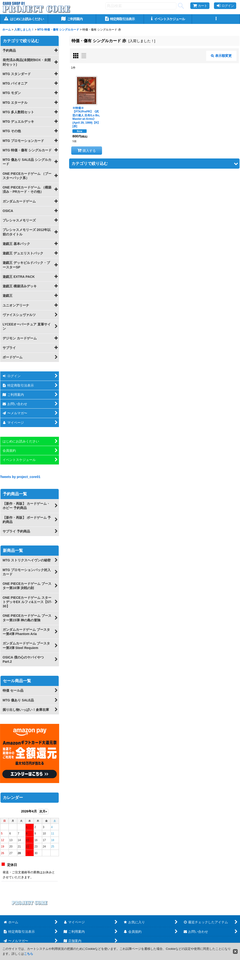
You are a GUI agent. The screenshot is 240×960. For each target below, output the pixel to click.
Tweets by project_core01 (20, 477)
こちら (28, 953)
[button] (216, 19)
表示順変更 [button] (221, 56)
